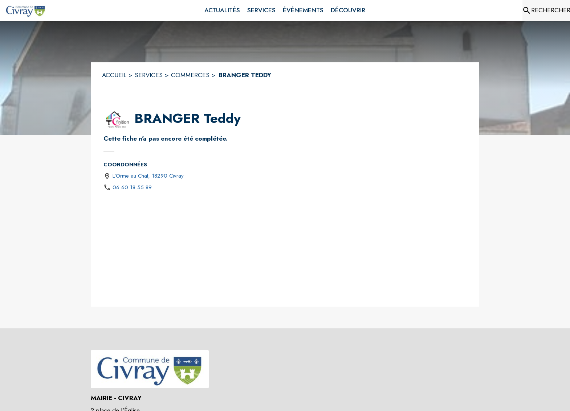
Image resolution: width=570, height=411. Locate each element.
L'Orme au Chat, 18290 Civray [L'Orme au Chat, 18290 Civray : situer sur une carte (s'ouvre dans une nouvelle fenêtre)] (148, 176)
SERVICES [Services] (149, 75)
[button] (117, 119)
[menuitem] (222, 10)
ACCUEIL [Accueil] (114, 75)
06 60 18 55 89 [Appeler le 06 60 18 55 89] (132, 187)
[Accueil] (26, 10)
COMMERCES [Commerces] (190, 75)
